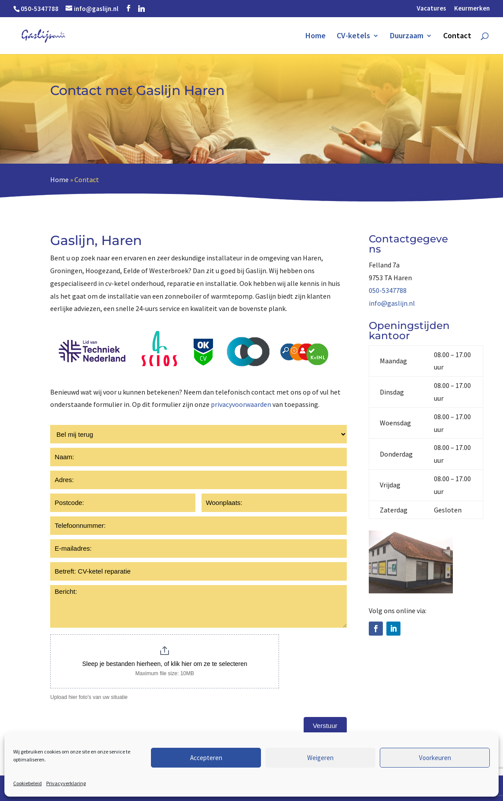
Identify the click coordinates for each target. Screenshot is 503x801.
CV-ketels (353, 36)
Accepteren (206, 757)
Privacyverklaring (66, 783)
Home (315, 36)
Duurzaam (406, 36)
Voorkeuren (435, 757)
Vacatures (431, 8)
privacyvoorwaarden (241, 404)
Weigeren (320, 757)
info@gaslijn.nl (392, 303)
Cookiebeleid (27, 783)
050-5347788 (388, 290)
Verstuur (325, 725)
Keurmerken (472, 8)
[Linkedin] (141, 8)
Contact (457, 36)
